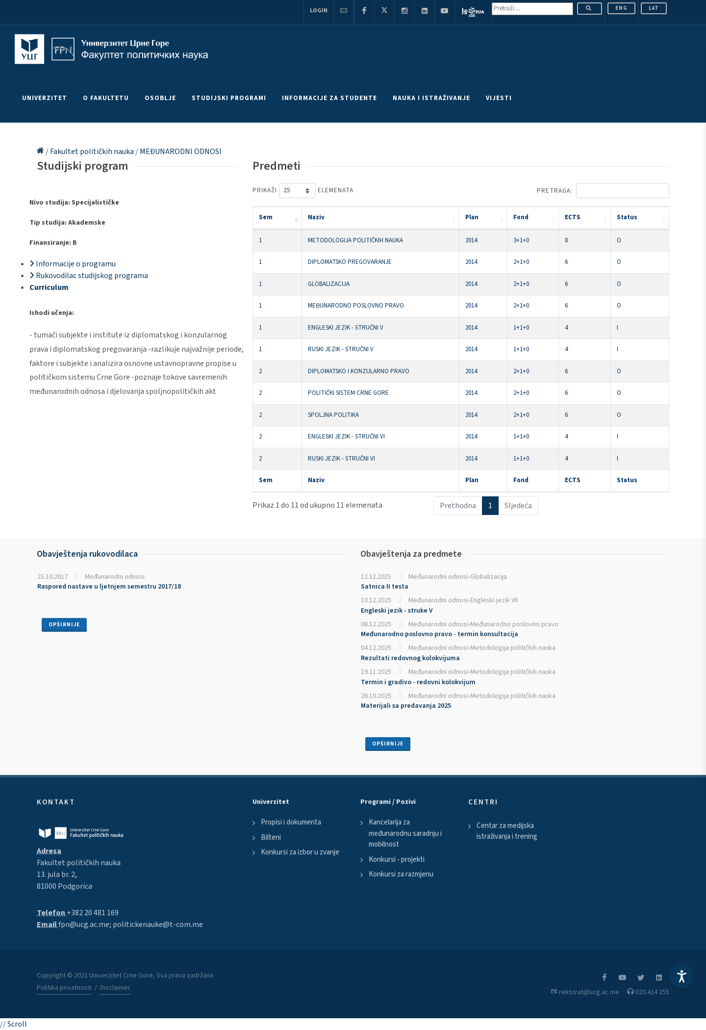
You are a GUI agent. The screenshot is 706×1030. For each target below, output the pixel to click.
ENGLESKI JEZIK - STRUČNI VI (346, 436)
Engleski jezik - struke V (397, 611)
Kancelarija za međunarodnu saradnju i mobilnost (405, 833)
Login (319, 10)
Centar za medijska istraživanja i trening (507, 831)
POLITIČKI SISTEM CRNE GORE (348, 392)
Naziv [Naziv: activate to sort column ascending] (316, 217)
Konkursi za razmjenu (401, 874)
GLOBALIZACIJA (329, 284)
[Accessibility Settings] (681, 976)
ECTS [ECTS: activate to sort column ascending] (572, 217)
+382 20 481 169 (93, 912)
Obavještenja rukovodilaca (87, 554)
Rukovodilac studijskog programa (88, 275)
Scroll (17, 1024)
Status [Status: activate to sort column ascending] (627, 217)
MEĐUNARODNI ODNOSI (181, 151)
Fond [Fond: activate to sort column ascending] (521, 217)
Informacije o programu (72, 263)
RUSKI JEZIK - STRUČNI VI (341, 458)
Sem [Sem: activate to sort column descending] (266, 217)
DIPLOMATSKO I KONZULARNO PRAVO (358, 371)
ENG (621, 8)
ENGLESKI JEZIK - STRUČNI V (345, 327)
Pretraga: (603, 190)
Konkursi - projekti (397, 859)
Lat (654, 8)
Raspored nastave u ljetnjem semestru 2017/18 (109, 587)
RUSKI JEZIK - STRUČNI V (341, 349)
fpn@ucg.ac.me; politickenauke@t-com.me (130, 924)
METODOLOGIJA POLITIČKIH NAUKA (355, 240)
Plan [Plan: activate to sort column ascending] (472, 217)
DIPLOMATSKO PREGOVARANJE (350, 262)
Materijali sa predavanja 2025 (406, 706)
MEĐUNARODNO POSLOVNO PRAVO (356, 305)
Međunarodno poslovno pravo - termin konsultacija (439, 634)
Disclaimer (115, 988)
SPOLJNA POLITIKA (333, 415)
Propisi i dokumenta (291, 822)
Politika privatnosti (64, 988)
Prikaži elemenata (302, 190)
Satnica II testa (384, 587)
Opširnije (64, 624)
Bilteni (271, 837)
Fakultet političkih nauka (92, 151)
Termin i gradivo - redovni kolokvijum (418, 682)
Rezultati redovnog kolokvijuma (410, 658)
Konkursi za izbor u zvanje (300, 852)
